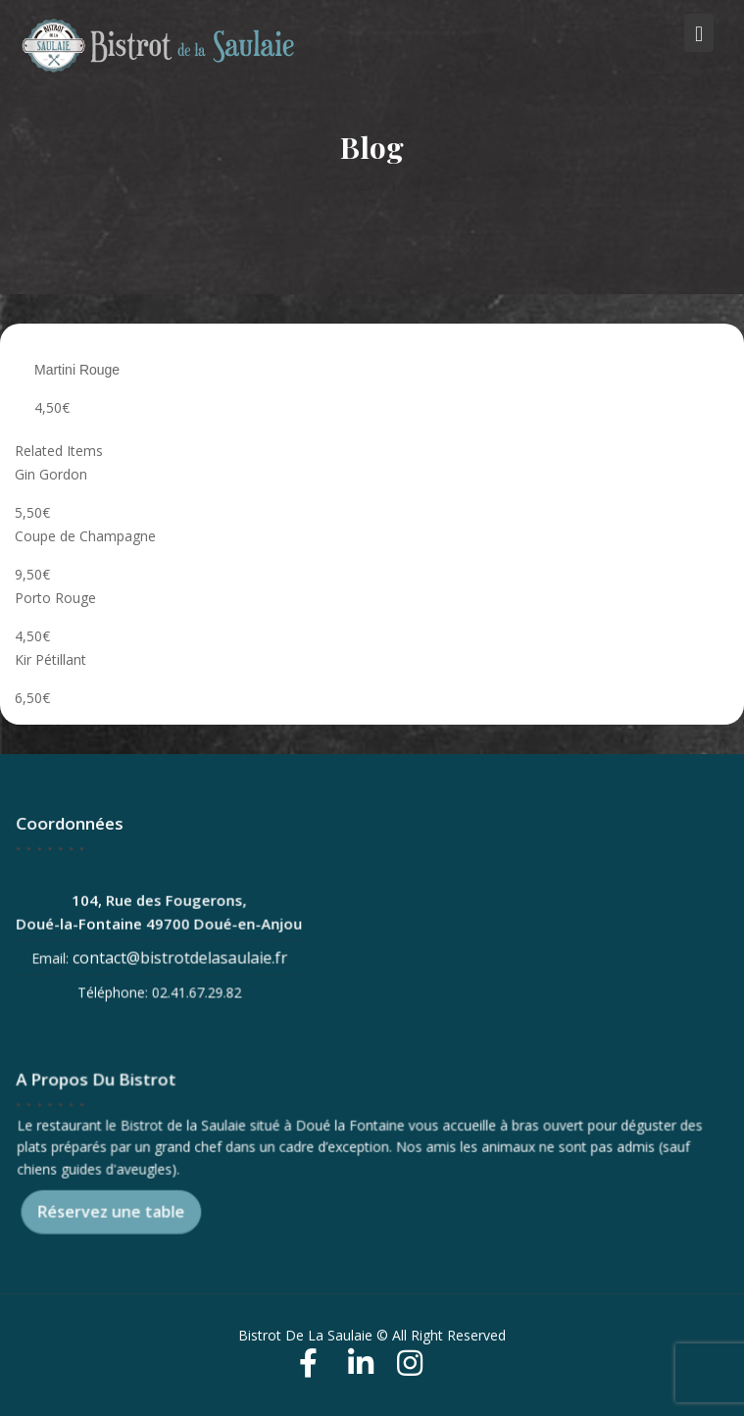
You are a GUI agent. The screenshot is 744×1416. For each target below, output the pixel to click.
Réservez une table (114, 1209)
